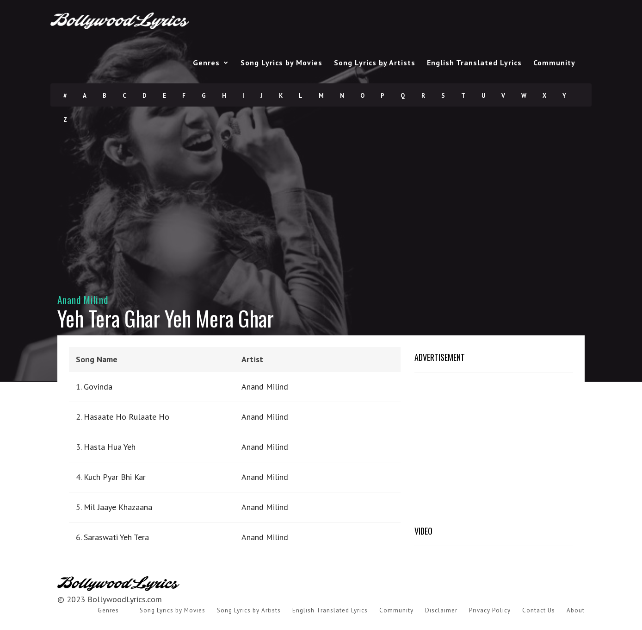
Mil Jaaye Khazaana (118, 507)
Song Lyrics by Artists (374, 62)
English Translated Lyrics (474, 62)
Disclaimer (441, 610)
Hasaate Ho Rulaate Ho (126, 416)
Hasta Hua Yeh (110, 446)
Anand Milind (82, 299)
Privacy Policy (490, 610)
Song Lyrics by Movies (281, 62)
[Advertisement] (321, 196)
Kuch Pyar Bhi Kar (115, 477)
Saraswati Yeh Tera (116, 537)
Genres (206, 62)
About (576, 610)
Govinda (98, 386)
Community (554, 62)
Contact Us (538, 610)
